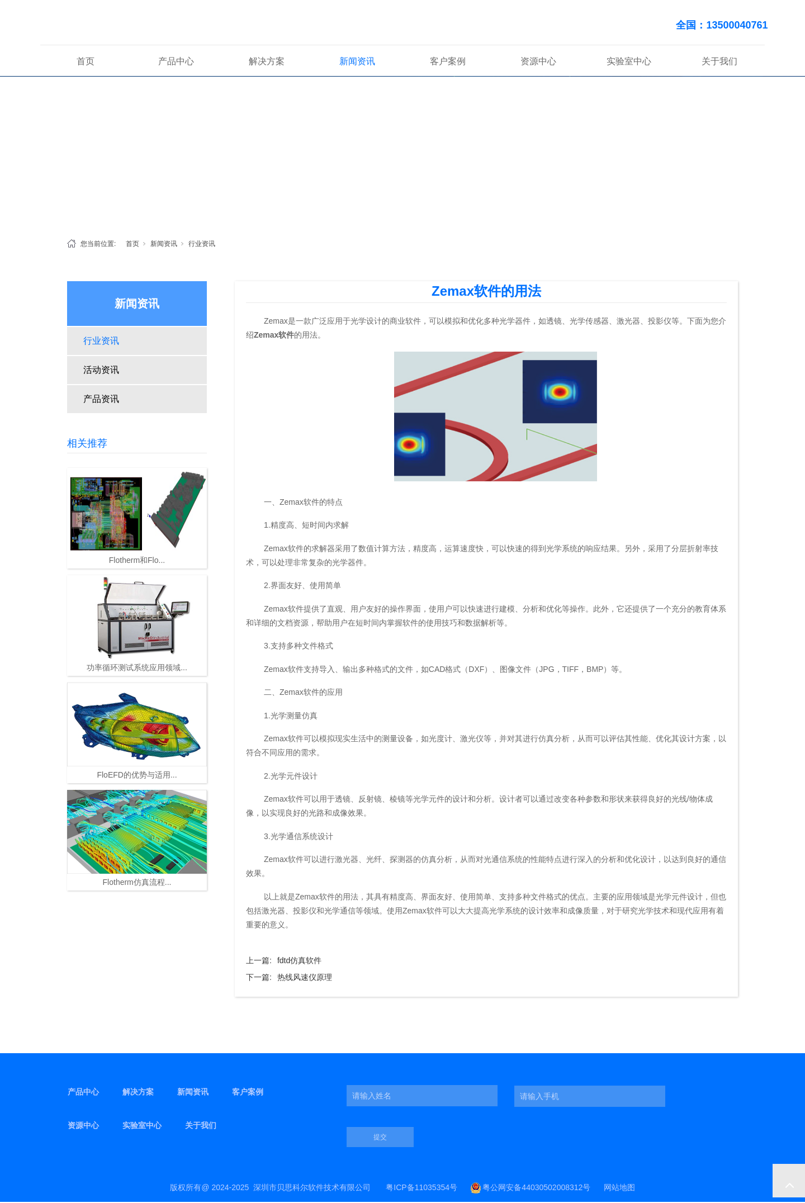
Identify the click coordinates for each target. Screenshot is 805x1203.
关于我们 (719, 62)
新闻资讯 (357, 62)
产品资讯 (101, 400)
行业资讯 (201, 245)
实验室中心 (629, 62)
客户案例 (448, 62)
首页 (85, 62)
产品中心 (176, 62)
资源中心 (538, 62)
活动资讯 (101, 371)
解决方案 (267, 62)
